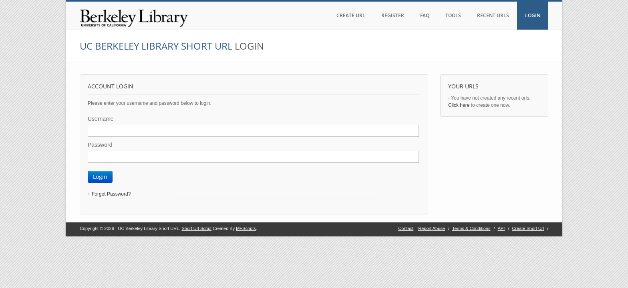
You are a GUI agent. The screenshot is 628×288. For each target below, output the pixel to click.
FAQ (424, 15)
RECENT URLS (493, 15)
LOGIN (532, 15)
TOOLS (453, 15)
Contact (405, 228)
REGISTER (392, 15)
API (501, 228)
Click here (458, 105)
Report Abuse (431, 228)
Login (100, 176)
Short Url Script (196, 228)
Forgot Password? (111, 194)
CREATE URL (350, 15)
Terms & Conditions (471, 228)
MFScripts (246, 228)
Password (100, 145)
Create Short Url (527, 228)
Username (101, 119)
